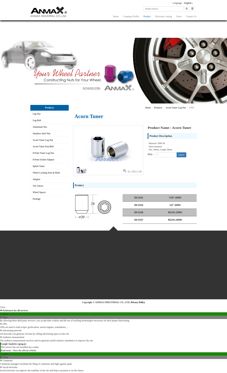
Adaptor (36, 179)
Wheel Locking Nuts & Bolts (46, 172)
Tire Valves (38, 186)
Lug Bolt (37, 120)
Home (116, 16)
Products (158, 107)
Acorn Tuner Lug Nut (43, 140)
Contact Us (191, 16)
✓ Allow (4, 314)
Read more (6, 350)
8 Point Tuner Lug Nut (43, 153)
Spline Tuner (39, 166)
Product (147, 16)
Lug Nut (37, 114)
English (187, 3)
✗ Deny (4, 317)
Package (36, 199)
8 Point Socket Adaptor (43, 159)
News (179, 16)
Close (2, 307)
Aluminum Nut (40, 127)
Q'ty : (150, 154)
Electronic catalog (163, 16)
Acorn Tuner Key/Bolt (43, 146)
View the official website (24, 350)
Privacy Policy (138, 302)
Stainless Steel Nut (41, 133)
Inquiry (181, 155)
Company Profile (131, 16)
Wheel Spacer (39, 192)
